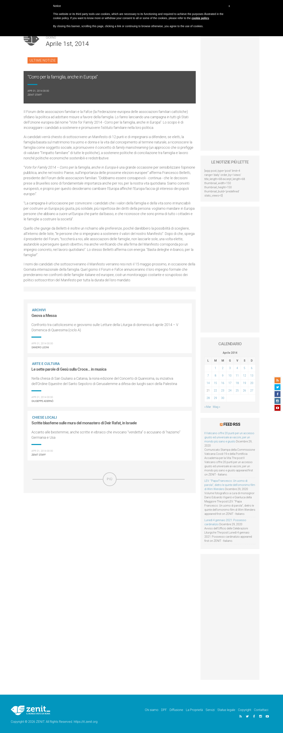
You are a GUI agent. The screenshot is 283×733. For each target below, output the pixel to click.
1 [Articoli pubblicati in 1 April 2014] (215, 368)
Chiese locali (44, 417)
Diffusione (176, 710)
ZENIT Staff (35, 94)
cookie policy (200, 18)
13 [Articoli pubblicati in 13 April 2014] (251, 375)
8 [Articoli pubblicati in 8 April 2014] (215, 375)
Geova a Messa (44, 315)
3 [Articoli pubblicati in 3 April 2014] (230, 368)
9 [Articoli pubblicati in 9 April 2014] (222, 375)
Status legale (226, 710)
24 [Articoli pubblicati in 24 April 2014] (230, 390)
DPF (164, 710)
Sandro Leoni (40, 347)
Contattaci (261, 710)
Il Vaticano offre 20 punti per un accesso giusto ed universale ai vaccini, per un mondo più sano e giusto (229, 437)
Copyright (244, 710)
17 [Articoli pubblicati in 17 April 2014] (230, 383)
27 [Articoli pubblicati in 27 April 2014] (251, 390)
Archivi (39, 310)
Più (109, 479)
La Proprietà (194, 710)
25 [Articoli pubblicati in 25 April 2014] (237, 390)
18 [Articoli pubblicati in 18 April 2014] (237, 383)
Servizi (210, 710)
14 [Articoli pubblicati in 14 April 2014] (208, 383)
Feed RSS (231, 424)
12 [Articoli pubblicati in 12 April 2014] (244, 375)
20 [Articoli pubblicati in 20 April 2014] (251, 383)
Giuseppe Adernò (42, 401)
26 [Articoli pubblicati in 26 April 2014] (244, 390)
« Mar (207, 406)
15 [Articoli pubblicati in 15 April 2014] (215, 383)
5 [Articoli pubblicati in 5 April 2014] (244, 368)
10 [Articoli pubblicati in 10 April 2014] (230, 375)
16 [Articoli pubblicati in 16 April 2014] (222, 383)
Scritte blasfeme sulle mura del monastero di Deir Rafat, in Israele (84, 423)
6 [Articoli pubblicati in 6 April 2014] (252, 368)
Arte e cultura (46, 364)
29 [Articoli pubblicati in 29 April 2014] (215, 398)
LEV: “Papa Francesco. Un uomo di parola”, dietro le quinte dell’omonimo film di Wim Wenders (229, 484)
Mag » (216, 406)
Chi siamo (151, 710)
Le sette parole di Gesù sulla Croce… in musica (68, 369)
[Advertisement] (110, 514)
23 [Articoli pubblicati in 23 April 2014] (222, 390)
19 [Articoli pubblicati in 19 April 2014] (244, 383)
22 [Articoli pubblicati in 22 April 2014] (215, 390)
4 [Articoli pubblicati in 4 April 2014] (237, 368)
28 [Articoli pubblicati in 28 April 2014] (208, 398)
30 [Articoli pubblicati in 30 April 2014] (222, 398)
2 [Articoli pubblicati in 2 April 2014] (222, 368)
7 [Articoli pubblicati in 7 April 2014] (208, 375)
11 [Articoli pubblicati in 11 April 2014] (237, 375)
